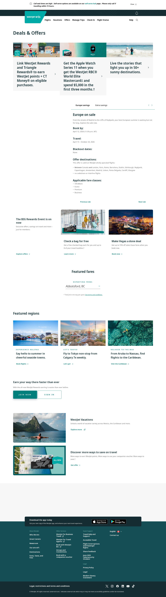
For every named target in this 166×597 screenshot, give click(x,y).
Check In (91, 20)
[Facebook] (117, 586)
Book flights (22, 364)
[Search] (136, 20)
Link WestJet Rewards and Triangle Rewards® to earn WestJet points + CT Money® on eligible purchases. (33, 74)
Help (131, 20)
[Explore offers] (22, 254)
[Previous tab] (149, 105)
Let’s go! (68, 364)
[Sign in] (49, 395)
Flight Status (103, 20)
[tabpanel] (113, 154)
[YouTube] (128, 586)
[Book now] (116, 254)
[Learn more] (69, 254)
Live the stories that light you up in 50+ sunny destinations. (126, 67)
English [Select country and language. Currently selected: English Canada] (116, 531)
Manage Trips (78, 20)
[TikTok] (133, 586)
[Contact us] (114, 535)
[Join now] (25, 395)
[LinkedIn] (122, 586)
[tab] (83, 105)
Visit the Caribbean (120, 364)
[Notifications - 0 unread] (136, 13)
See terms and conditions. (93, 295)
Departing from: (83, 282)
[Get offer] (74, 465)
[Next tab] (151, 105)
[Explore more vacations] (78, 429)
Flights (48, 20)
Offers (67, 20)
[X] (107, 586)
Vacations (57, 20)
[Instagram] (112, 586)
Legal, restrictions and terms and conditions (50, 586)
